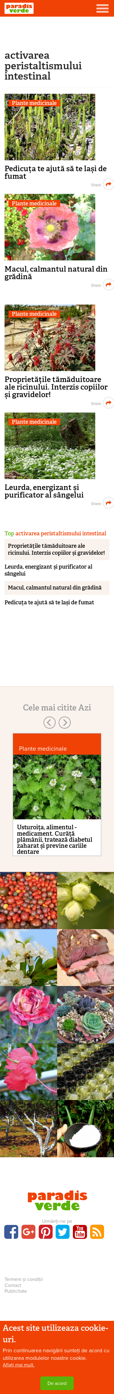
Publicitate (16, 1291)
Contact (13, 1285)
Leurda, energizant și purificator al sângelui (44, 491)
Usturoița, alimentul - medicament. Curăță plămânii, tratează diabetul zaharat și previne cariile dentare (54, 839)
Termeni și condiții (24, 1279)
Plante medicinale (34, 103)
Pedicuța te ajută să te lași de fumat (56, 172)
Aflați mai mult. (18, 1365)
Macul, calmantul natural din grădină (56, 273)
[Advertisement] (57, 32)
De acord (57, 1383)
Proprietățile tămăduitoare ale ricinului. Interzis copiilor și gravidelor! (56, 387)
